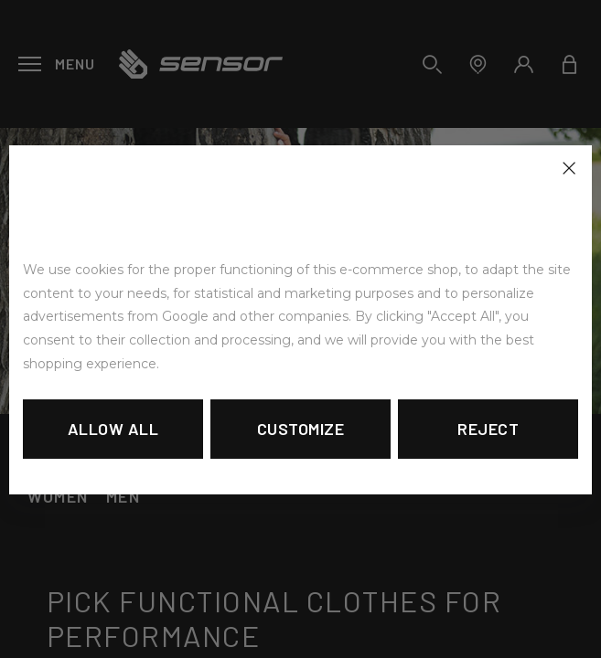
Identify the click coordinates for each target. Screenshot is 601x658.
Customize (301, 429)
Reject (488, 429)
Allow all (113, 429)
